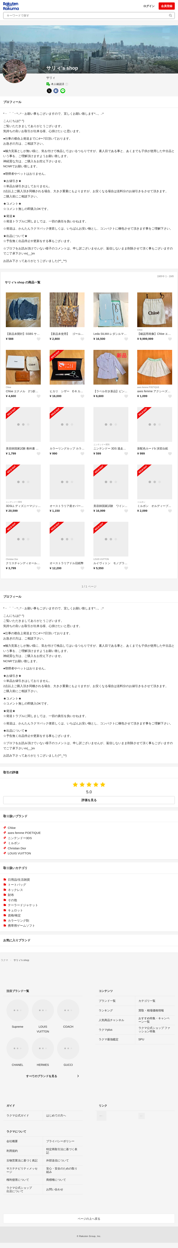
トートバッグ (17, 884)
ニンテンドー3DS (101, 444)
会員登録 (166, 6)
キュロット (15, 910)
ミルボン (141, 502)
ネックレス (15, 890)
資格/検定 (14, 915)
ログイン (149, 6)
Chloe (139, 330)
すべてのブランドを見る (41, 1076)
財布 (11, 895)
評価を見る (89, 800)
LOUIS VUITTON (101, 559)
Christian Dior (12, 559)
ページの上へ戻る (89, 1218)
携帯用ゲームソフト (21, 925)
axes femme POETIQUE (148, 387)
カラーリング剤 (18, 920)
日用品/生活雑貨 (19, 879)
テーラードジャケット (23, 905)
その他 (12, 900)
